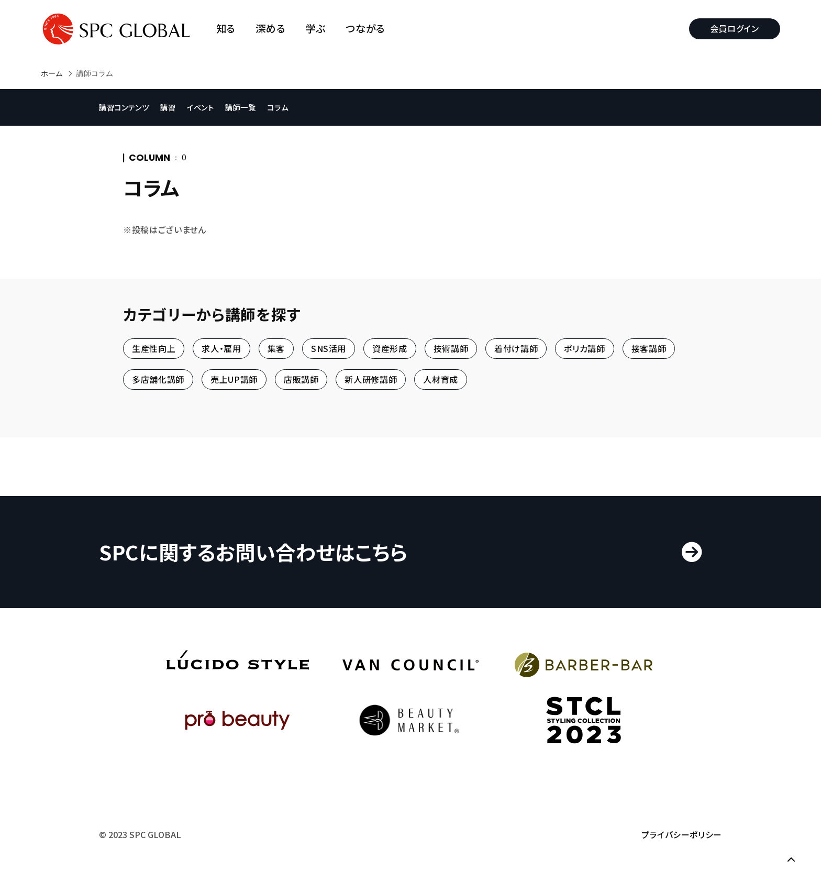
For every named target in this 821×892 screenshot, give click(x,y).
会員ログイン (734, 28)
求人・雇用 (221, 348)
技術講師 (451, 348)
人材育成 (440, 379)
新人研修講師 (371, 379)
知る (226, 28)
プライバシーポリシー (681, 834)
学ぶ (316, 28)
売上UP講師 (234, 379)
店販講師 (301, 379)
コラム (277, 107)
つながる (365, 28)
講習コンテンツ (124, 107)
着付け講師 (516, 348)
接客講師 (649, 348)
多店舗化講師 (158, 379)
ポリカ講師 (584, 348)
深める (270, 28)
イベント (200, 107)
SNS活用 (328, 348)
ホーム (52, 73)
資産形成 (389, 348)
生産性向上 (153, 348)
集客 (276, 348)
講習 (167, 107)
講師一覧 (240, 107)
